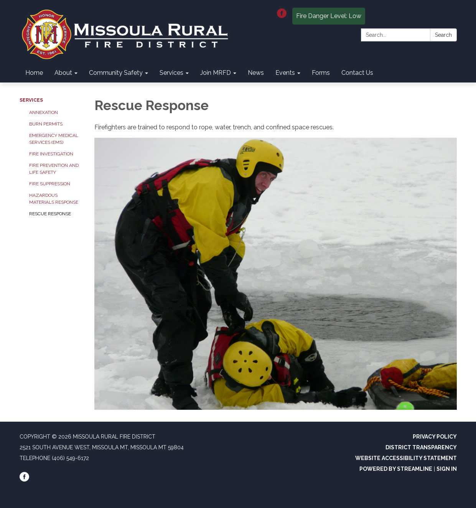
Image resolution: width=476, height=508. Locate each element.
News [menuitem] (256, 72)
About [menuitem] (63, 72)
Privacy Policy (435, 437)
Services (31, 100)
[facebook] (282, 16)
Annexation (43, 112)
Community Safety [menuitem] (116, 72)
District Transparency (421, 447)
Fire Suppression (49, 183)
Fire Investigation (51, 154)
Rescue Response (50, 213)
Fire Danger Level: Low (328, 16)
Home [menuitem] (34, 72)
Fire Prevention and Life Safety (54, 169)
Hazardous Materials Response (53, 199)
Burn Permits (46, 124)
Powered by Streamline (395, 469)
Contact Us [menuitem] (357, 72)
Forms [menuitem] (321, 72)
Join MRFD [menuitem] (215, 72)
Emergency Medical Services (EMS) (53, 139)
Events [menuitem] (285, 72)
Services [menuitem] (171, 72)
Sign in (446, 469)
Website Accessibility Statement (406, 458)
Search (443, 35)
